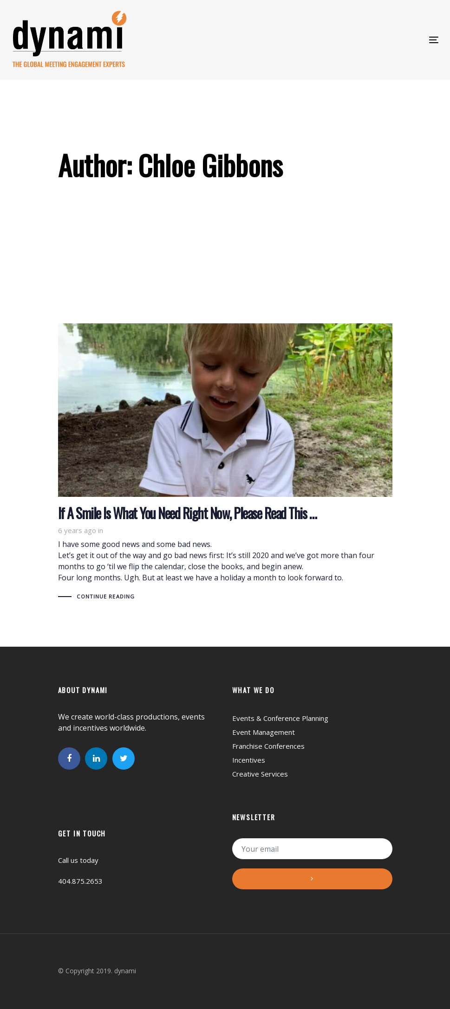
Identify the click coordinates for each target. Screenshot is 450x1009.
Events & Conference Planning (280, 718)
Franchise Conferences (268, 746)
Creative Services (260, 773)
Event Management (263, 732)
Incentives (248, 760)
